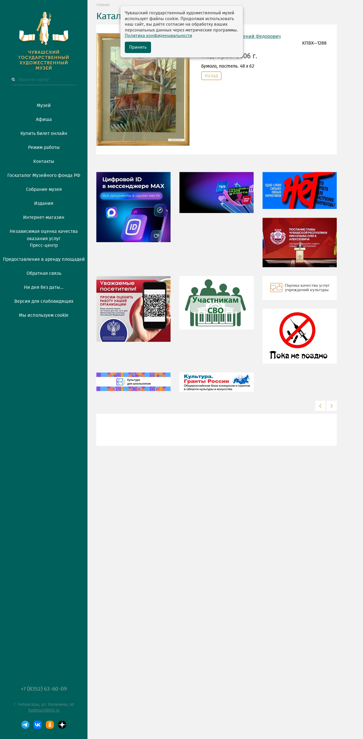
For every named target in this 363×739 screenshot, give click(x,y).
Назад (211, 75)
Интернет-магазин (43, 217)
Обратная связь (44, 273)
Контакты (43, 161)
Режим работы (44, 147)
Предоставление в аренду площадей (44, 259)
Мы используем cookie (44, 315)
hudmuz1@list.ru (43, 710)
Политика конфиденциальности (158, 36)
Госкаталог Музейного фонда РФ (43, 175)
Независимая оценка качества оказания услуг (44, 234)
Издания (43, 203)
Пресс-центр (44, 245)
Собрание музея (44, 189)
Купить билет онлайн (43, 133)
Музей (44, 105)
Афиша (44, 119)
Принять (138, 47)
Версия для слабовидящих (43, 301)
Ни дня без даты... (44, 287)
